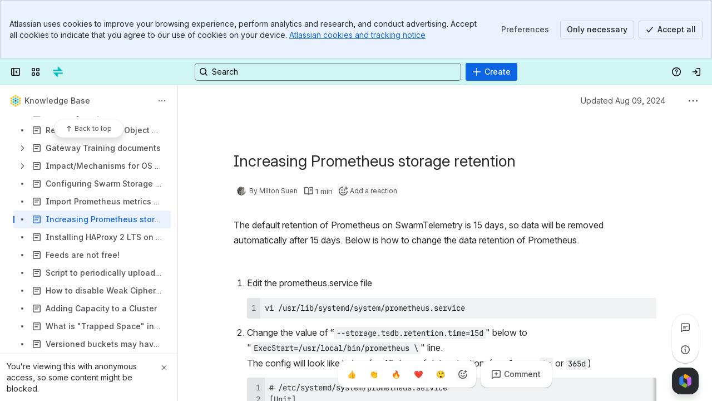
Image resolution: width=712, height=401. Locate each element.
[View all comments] (685, 327)
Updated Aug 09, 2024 (623, 100)
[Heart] (418, 374)
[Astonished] (440, 374)
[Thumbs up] (351, 374)
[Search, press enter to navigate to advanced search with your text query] (328, 72)
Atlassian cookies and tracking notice (357, 35)
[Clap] (374, 374)
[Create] (491, 72)
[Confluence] (58, 72)
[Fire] (396, 374)
